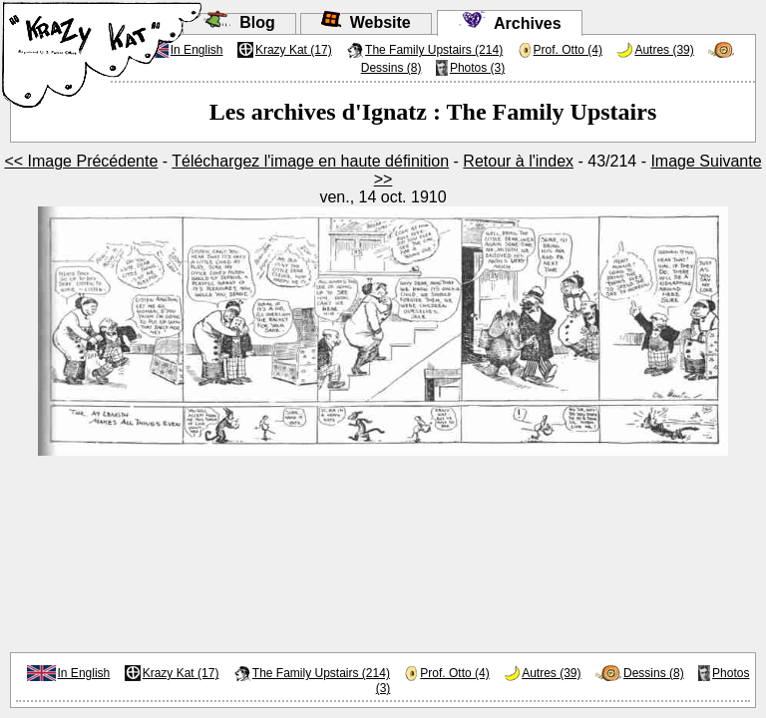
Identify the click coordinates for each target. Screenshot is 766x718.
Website (366, 22)
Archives (510, 23)
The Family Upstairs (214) (434, 50)
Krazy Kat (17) (293, 50)
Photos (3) (477, 68)
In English (84, 673)
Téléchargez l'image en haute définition (310, 161)
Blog (238, 22)
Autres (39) (663, 50)
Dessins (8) (391, 68)
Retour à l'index (518, 161)
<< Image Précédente (81, 161)
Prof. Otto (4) (568, 50)
